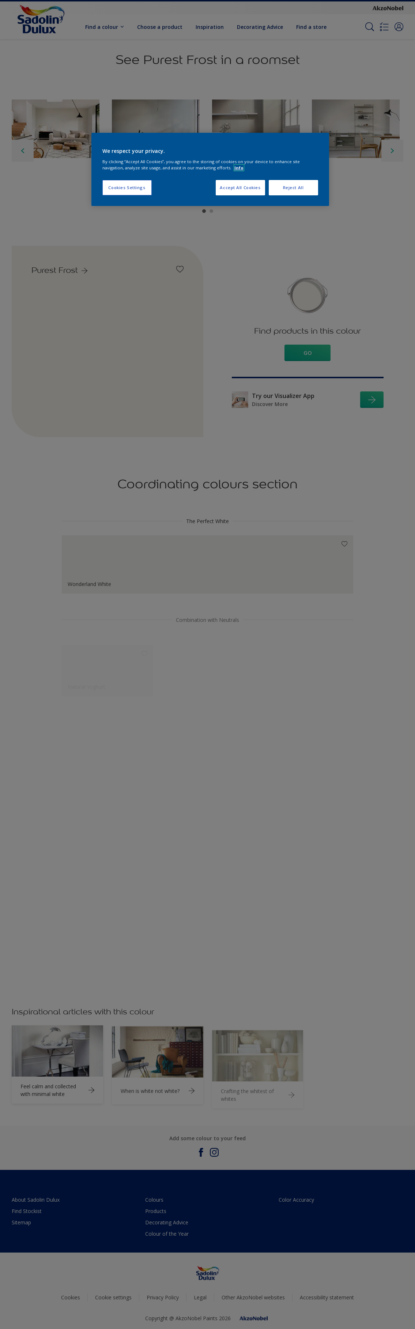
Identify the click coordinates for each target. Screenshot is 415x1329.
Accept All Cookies (240, 187)
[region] (210, 169)
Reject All (293, 187)
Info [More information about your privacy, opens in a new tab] (239, 167)
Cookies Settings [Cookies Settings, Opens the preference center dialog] (126, 187)
